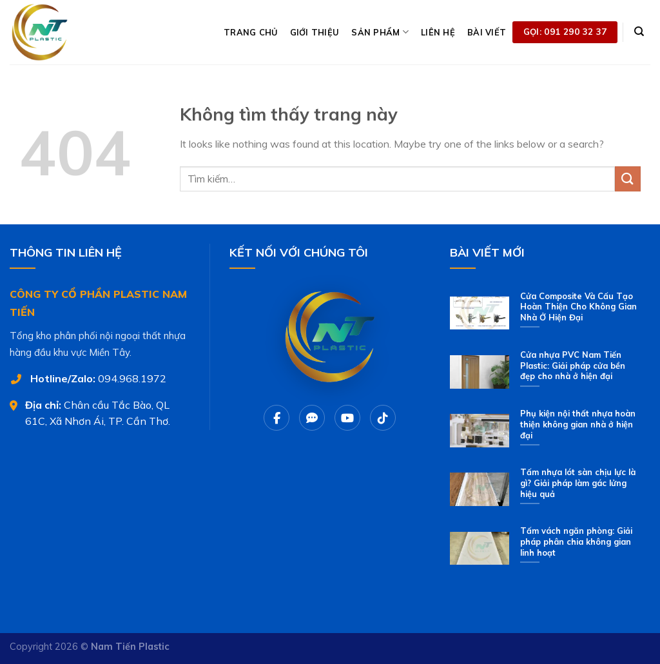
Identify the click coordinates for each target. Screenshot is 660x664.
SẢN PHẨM (380, 32)
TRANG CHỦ (250, 32)
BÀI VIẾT (486, 32)
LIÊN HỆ (438, 32)
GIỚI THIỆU (315, 32)
